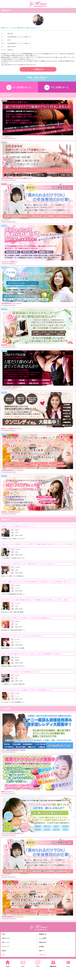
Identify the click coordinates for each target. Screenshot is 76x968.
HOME (3, 934)
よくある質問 (42, 938)
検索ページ (42, 950)
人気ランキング (6, 942)
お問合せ (4, 950)
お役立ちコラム (6, 938)
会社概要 (41, 946)
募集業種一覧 (42, 934)
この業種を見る (38, 69)
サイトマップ (5, 946)
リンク (3, 955)
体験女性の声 (42, 942)
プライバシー (42, 955)
